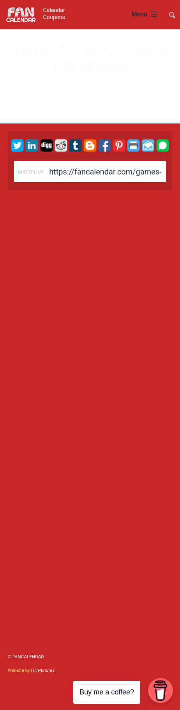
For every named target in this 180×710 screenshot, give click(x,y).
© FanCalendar (26, 656)
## (171, 11)
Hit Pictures (43, 670)
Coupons (54, 17)
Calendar (54, 10)
